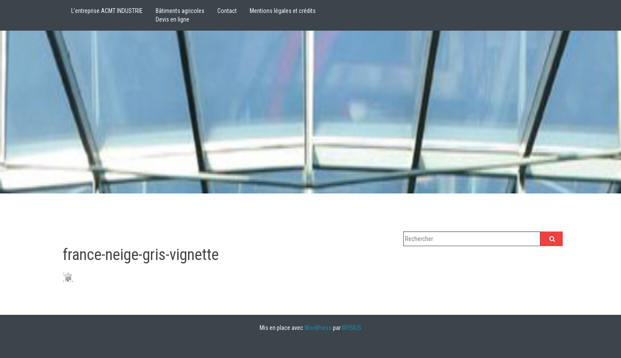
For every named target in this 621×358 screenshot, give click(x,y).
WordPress (318, 327)
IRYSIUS (351, 327)
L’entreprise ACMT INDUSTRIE (107, 10)
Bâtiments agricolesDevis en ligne (180, 15)
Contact (227, 10)
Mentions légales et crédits (283, 10)
